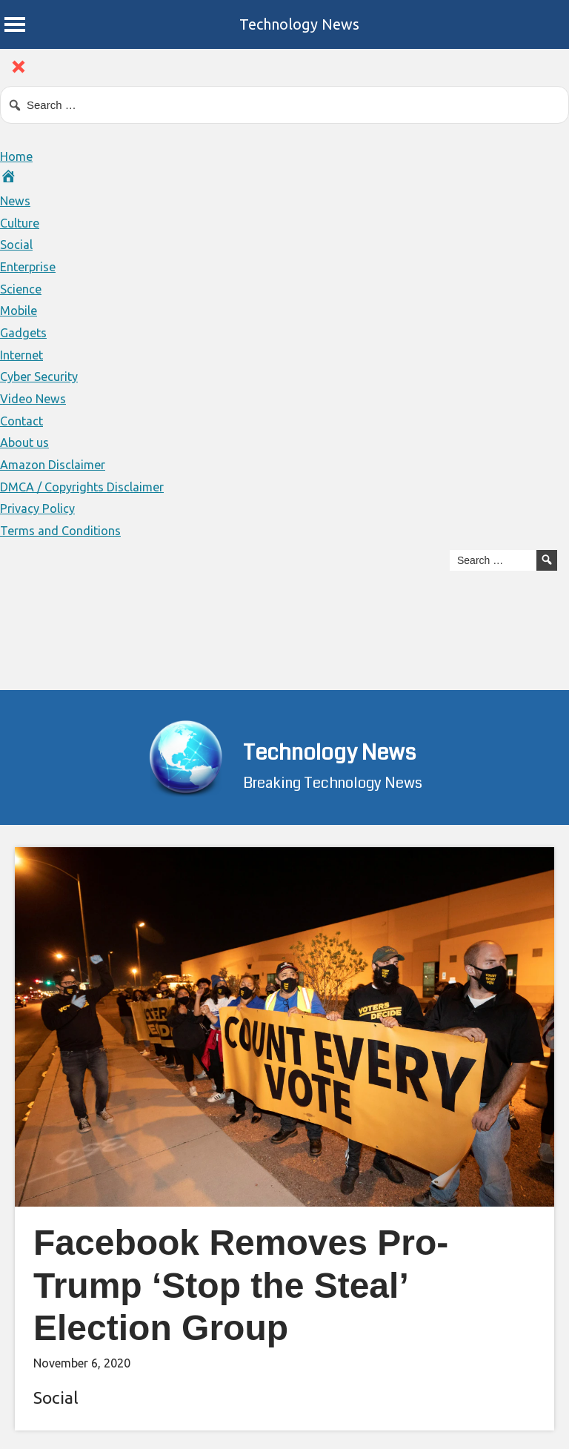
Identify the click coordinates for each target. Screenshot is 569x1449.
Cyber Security (43, 375)
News (17, 200)
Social (17, 243)
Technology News (299, 24)
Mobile (20, 309)
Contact (23, 420)
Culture (22, 222)
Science (22, 288)
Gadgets (24, 332)
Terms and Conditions (64, 530)
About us (26, 441)
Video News (36, 398)
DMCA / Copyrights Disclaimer (89, 486)
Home (18, 155)
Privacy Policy (40, 507)
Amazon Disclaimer (56, 464)
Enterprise (31, 266)
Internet (24, 354)
